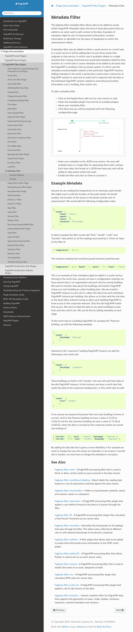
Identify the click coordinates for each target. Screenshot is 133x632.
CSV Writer (12, 105)
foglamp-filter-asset (65, 470)
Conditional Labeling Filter (18, 101)
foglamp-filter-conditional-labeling (72, 480)
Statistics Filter (14, 254)
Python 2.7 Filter (15, 200)
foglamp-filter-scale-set (67, 585)
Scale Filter (12, 233)
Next (120, 610)
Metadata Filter (13, 171)
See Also (13, 179)
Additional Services (11, 43)
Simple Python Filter (16, 245)
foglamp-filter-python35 (67, 553)
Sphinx (65, 627)
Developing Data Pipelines (15, 277)
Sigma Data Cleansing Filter (19, 241)
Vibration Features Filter (18, 262)
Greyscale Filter (14, 150)
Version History (10, 308)
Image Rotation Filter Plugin (19, 229)
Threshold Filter (14, 258)
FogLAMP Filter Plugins (14, 64)
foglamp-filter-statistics (67, 595)
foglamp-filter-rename (66, 564)
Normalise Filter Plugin (17, 191)
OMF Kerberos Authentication (17, 316)
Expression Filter (14, 134)
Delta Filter (12, 109)
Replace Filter (13, 220)
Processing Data (10, 30)
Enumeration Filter (15, 125)
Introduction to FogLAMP (14, 21)
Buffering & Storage (12, 38)
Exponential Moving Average (19, 121)
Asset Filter (12, 76)
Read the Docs (104, 627)
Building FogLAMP (11, 303)
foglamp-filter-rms (64, 574)
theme (80, 627)
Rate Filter (12, 208)
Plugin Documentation (12, 51)
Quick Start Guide (11, 25)
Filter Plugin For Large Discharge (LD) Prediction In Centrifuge (23, 70)
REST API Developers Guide (15, 299)
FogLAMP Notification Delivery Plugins (19, 271)
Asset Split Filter (14, 84)
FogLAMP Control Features (15, 47)
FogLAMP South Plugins (15, 56)
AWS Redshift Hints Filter (18, 88)
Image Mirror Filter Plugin (18, 183)
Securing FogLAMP (11, 282)
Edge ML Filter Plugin (16, 117)
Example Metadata (17, 175)
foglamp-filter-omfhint (66, 539)
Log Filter (11, 167)
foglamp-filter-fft (63, 515)
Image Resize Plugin (16, 159)
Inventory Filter (14, 163)
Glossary (7, 325)
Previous (59, 610)
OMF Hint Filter (14, 196)
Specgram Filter (14, 249)
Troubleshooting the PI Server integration (21, 290)
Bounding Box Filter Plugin (18, 154)
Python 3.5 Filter (15, 204)
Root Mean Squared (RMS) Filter (21, 225)
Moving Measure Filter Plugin (20, 187)
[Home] (52, 6)
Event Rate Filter (15, 130)
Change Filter (13, 92)
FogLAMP (23, 4)
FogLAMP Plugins (11, 320)
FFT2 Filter (12, 142)
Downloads (8, 312)
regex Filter (12, 212)
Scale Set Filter (14, 237)
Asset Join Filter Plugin (17, 80)
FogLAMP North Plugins (15, 60)
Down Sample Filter (16, 113)
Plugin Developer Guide (13, 295)
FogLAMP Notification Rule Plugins (21, 266)
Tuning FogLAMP (10, 286)
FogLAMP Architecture (13, 34)
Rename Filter (13, 216)
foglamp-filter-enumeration (69, 491)
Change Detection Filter (17, 96)
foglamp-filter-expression (67, 501)
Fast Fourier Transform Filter (19, 138)
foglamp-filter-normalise (67, 525)
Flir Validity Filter (15, 146)
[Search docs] (22, 13)
